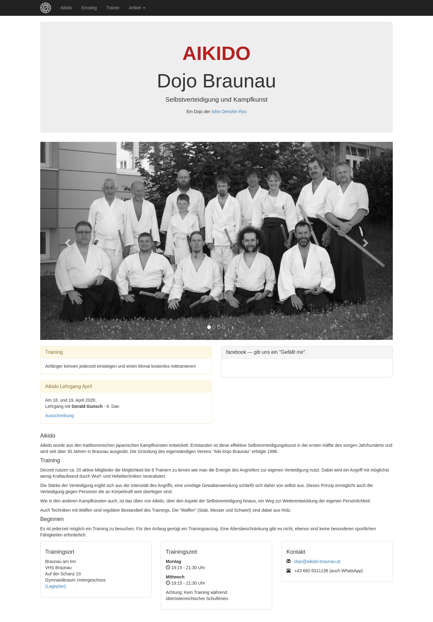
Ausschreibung (59, 415)
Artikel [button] (137, 7)
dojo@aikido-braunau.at (317, 561)
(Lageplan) (55, 586)
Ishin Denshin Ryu (229, 111)
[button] (66, 241)
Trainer (113, 7)
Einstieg (89, 7)
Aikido (66, 7)
